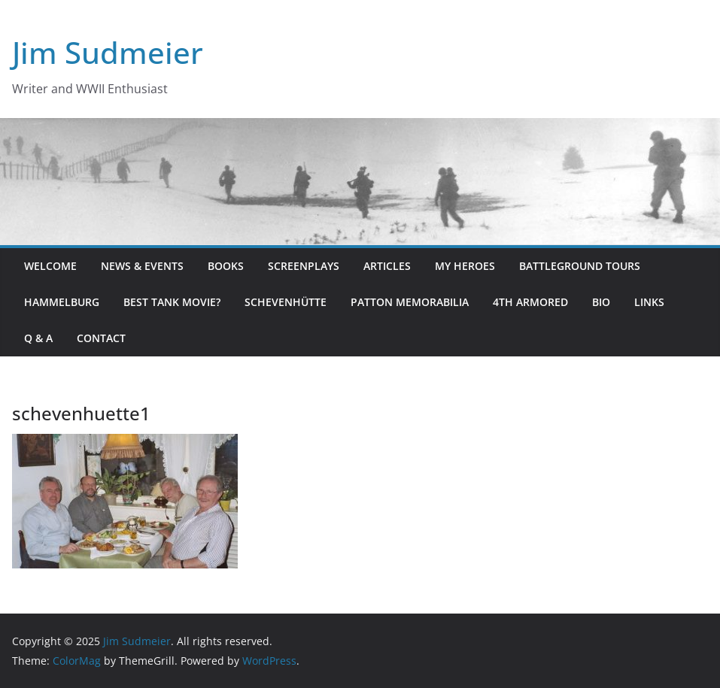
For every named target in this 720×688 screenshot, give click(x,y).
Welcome (50, 266)
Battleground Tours (579, 266)
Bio (601, 302)
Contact (101, 338)
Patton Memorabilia (410, 302)
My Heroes (465, 266)
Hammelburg (61, 302)
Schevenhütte (286, 302)
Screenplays (303, 266)
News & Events (142, 266)
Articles (387, 266)
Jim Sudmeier (107, 52)
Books (226, 266)
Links (649, 302)
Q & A (38, 338)
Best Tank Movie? (171, 302)
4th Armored (530, 302)
